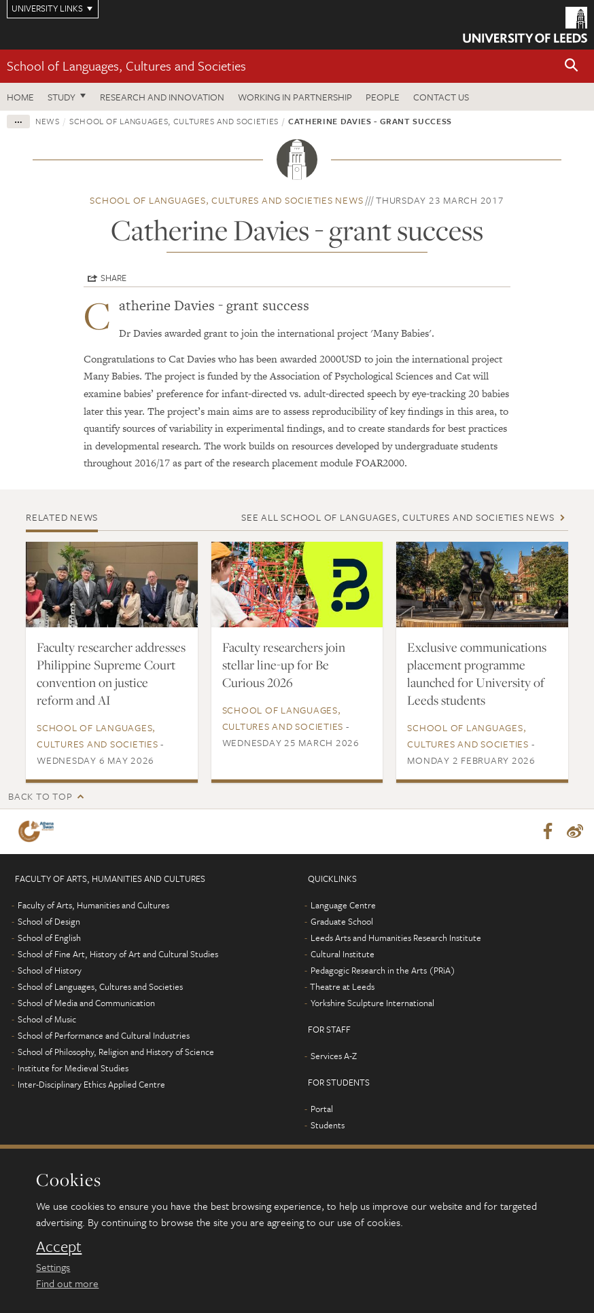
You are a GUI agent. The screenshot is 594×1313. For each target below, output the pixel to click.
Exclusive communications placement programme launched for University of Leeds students (476, 673)
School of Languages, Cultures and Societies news (226, 200)
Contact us (441, 97)
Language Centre (343, 905)
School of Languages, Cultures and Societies (126, 65)
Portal (322, 1108)
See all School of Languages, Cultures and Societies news (397, 517)
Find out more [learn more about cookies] (67, 1283)
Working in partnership (295, 97)
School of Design (49, 921)
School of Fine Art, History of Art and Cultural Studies (118, 954)
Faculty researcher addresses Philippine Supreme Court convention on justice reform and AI (111, 673)
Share (113, 277)
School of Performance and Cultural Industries (104, 1035)
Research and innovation (162, 97)
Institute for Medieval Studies (73, 1068)
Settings (53, 1266)
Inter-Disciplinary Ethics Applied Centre (91, 1084)
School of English (49, 937)
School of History (50, 970)
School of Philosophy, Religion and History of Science (116, 1051)
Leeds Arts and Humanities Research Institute (396, 937)
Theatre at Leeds (342, 986)
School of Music (47, 1019)
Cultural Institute (342, 954)
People (383, 97)
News (47, 121)
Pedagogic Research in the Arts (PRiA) (383, 970)
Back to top (40, 796)
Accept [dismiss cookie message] (59, 1246)
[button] (571, 66)
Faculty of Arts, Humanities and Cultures (93, 905)
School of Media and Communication (86, 1003)
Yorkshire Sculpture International (372, 1003)
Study (61, 97)
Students (328, 1125)
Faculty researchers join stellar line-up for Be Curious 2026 (283, 664)
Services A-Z (334, 1055)
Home (20, 97)
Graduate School (342, 921)
